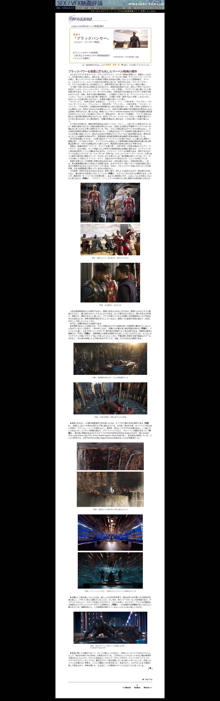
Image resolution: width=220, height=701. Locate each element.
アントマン (118, 104)
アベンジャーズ (135, 77)
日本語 (94, 52)
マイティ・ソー (115, 102)
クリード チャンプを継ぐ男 (101, 146)
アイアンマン (75, 102)
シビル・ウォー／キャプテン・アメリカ (92, 89)
